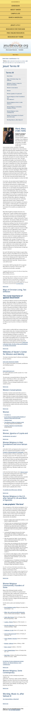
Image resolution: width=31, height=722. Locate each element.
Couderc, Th (7, 622)
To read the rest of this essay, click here (12, 489)
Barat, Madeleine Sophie (10, 607)
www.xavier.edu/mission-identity (11, 361)
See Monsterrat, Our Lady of (9, 436)
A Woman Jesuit (8, 420)
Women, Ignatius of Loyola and (14, 93)
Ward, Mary (9, 76)
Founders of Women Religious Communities (13, 452)
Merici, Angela (7, 647)
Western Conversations (12, 87)
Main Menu (15, 54)
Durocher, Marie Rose (9, 625)
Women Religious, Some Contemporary (12, 111)
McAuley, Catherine (8, 643)
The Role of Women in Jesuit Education (13, 425)
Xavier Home (5, 58)
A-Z (18, 58)
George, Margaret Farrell (10, 633)
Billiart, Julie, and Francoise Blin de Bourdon (14, 612)
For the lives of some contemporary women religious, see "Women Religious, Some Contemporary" (13, 663)
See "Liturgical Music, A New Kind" (11, 699)
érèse (11, 622)
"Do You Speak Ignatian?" (14, 709)
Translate (20, 50)
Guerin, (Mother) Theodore (10, 638)
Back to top (5, 286)
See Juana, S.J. (7, 414)
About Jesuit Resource (11, 50)
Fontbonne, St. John (8, 630)
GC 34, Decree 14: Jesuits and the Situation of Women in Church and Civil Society (14, 417)
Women (9, 90)
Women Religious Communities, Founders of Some (14, 107)
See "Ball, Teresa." (20, 283)
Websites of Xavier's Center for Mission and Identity (14, 84)
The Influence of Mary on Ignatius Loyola (14, 422)
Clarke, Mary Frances (9, 617)
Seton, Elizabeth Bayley (9, 650)
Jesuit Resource (13, 58)
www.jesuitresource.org (8, 371)
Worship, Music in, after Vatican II (15, 119)
